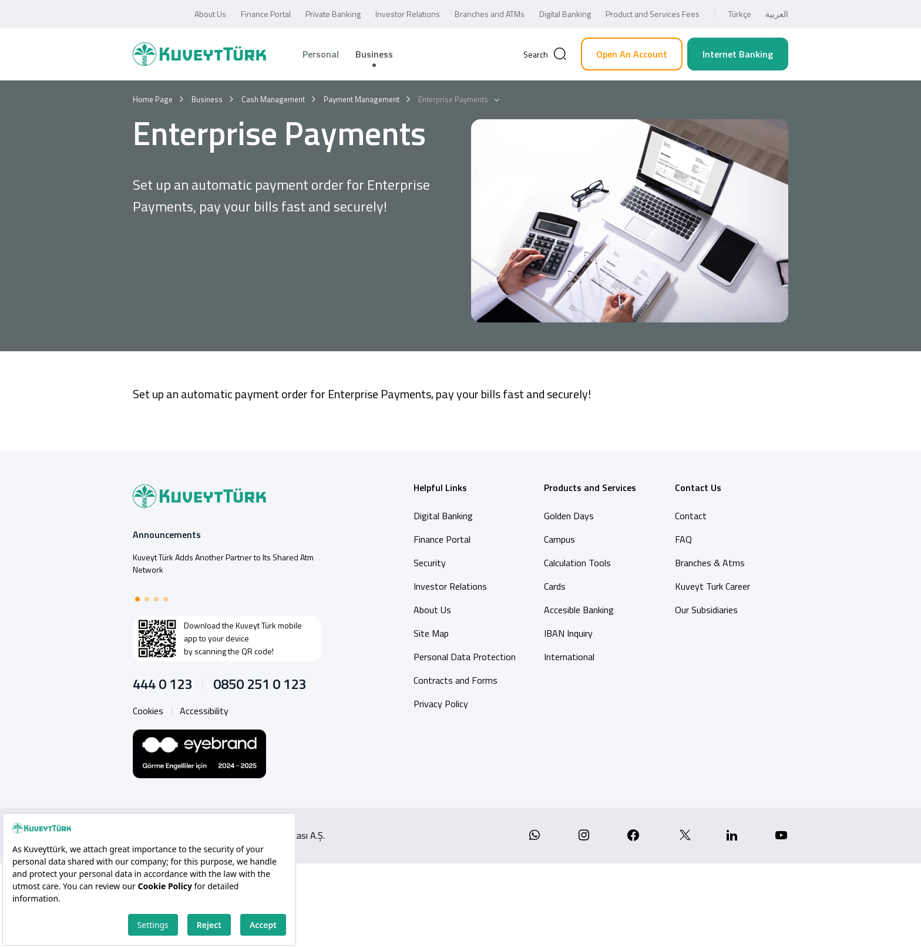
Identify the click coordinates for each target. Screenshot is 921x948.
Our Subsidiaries (706, 610)
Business (374, 54)
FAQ (683, 539)
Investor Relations (407, 14)
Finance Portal (266, 14)
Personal (320, 54)
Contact (691, 516)
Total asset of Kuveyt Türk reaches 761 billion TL (216, 557)
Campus (559, 539)
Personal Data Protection (465, 657)
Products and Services (590, 487)
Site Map (431, 633)
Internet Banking (737, 54)
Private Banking (333, 14)
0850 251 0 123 (259, 683)
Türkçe (739, 14)
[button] (137, 599)
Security (430, 563)
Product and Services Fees (653, 14)
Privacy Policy (441, 704)
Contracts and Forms (456, 680)
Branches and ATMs (490, 14)
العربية (776, 14)
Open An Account (631, 54)
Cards (555, 586)
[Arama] (545, 54)
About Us (210, 14)
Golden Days (569, 516)
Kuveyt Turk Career (712, 586)
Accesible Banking (579, 610)
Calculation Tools (577, 563)
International (569, 657)
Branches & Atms (710, 563)
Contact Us (698, 487)
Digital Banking (565, 14)
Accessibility (204, 711)
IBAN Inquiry (568, 633)
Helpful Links (440, 487)
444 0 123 (162, 683)
